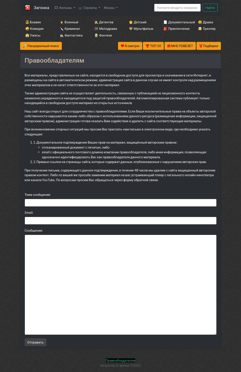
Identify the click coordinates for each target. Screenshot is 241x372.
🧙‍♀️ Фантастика (71, 35)
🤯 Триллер (206, 28)
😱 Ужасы (33, 35)
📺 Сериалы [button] (88, 7)
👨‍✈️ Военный (69, 22)
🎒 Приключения (174, 28)
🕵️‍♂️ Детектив (103, 22)
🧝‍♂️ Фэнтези (103, 35)
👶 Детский (137, 22)
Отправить (35, 342)
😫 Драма (205, 22)
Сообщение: (34, 230)
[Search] (177, 8)
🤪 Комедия (34, 28)
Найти (210, 7)
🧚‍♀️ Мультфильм (140, 28)
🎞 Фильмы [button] (63, 7)
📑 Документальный (174, 22)
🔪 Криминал (70, 28)
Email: (29, 212)
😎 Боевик (33, 22)
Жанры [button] (109, 7)
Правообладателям (121, 360)
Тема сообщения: (38, 194)
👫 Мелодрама (105, 28)
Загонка (41, 7)
